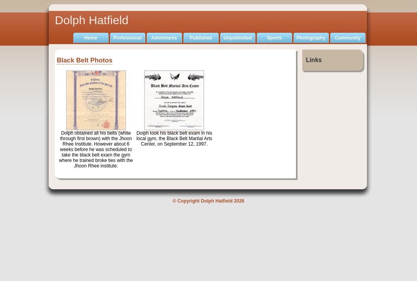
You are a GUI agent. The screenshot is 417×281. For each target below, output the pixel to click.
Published (201, 38)
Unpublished (237, 38)
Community (348, 38)
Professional (127, 38)
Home (90, 38)
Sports (274, 38)
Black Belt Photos (85, 60)
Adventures (164, 38)
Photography (311, 38)
